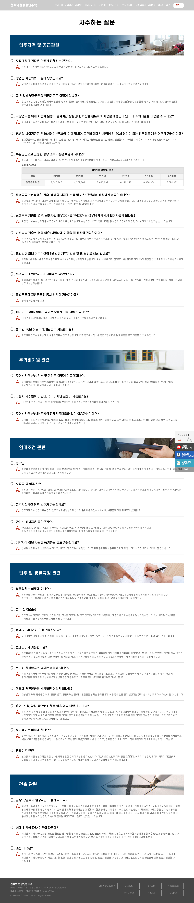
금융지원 (79, 5)
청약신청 (151, 886)
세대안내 (102, 5)
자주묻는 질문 (173, 886)
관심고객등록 (126, 5)
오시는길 (173, 893)
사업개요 (69, 5)
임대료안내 (129, 886)
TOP (184, 469)
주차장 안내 (113, 5)
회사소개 (59, 5)
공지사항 (152, 5)
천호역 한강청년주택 (107, 886)
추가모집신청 (90, 5)
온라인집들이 (140, 5)
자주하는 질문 (164, 5)
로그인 (178, 5)
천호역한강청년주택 (23, 5)
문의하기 (151, 893)
